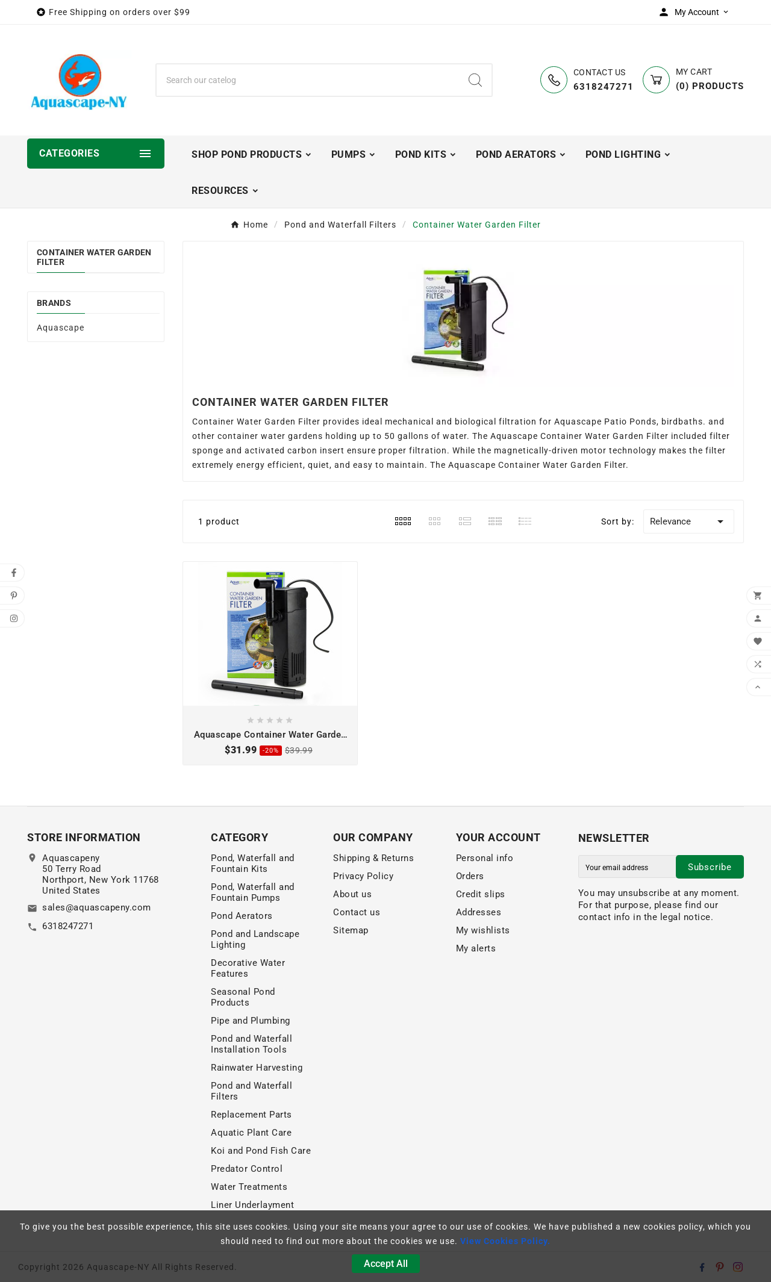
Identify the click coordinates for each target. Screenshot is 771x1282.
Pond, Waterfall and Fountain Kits (253, 863)
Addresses (479, 912)
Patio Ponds (630, 421)
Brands (54, 303)
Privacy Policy (363, 876)
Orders (470, 876)
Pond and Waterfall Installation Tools (251, 1044)
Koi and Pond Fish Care (261, 1150)
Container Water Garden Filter (94, 257)
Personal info (485, 858)
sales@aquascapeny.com (96, 907)
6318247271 (67, 926)
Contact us (356, 912)
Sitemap (351, 930)
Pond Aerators (242, 915)
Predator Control (246, 1168)
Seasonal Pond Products (243, 997)
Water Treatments (249, 1186)
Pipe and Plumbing (250, 1020)
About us (352, 894)
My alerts (476, 948)
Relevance (689, 521)
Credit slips (480, 894)
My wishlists (483, 930)
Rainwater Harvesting (256, 1067)
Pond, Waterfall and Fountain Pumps (253, 892)
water (455, 436)
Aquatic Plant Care (251, 1132)
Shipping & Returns (373, 858)
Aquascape (60, 327)
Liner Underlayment (252, 1205)
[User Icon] (696, 12)
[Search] (308, 80)
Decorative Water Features (248, 968)
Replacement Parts (251, 1114)
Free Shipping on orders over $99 (119, 12)
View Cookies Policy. (505, 1241)
